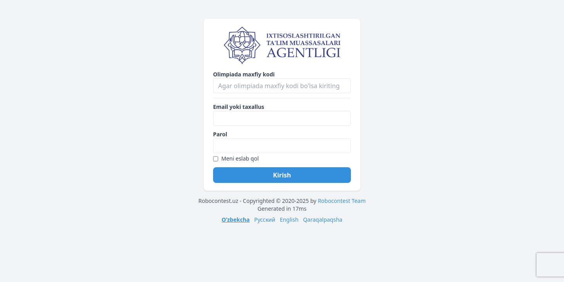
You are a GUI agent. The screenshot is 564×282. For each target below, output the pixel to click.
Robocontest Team (341, 200)
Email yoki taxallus (238, 106)
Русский (264, 219)
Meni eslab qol (236, 158)
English (289, 219)
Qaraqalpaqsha (323, 219)
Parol (220, 134)
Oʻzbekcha (236, 219)
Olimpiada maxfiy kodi (244, 74)
